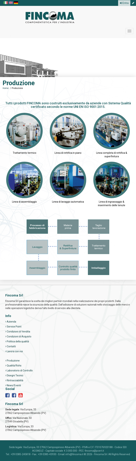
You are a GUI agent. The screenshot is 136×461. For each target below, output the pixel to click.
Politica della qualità (17, 341)
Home (5, 88)
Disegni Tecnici (14, 375)
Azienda (10, 321)
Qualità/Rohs (13, 365)
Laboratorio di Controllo (19, 370)
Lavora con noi (14, 351)
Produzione (12, 360)
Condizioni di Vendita (17, 331)
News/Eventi (13, 385)
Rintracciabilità (14, 380)
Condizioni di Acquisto (18, 336)
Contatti (10, 346)
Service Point (13, 326)
